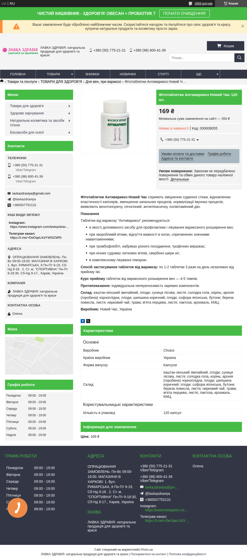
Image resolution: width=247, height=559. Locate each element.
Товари (53, 74)
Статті (163, 74)
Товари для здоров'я (27, 106)
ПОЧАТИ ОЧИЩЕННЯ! (184, 13)
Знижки (92, 74)
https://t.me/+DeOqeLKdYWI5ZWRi (35, 237)
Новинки (128, 74)
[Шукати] (239, 57)
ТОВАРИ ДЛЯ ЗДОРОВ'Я (61, 82)
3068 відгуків (203, 3)
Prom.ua (147, 549)
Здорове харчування (27, 113)
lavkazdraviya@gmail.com (31, 193)
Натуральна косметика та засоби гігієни (37, 122)
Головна (18, 74)
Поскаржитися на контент (148, 554)
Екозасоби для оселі (27, 132)
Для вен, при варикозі (103, 82)
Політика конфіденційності (187, 554)
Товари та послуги (22, 82)
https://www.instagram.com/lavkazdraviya (39, 227)
